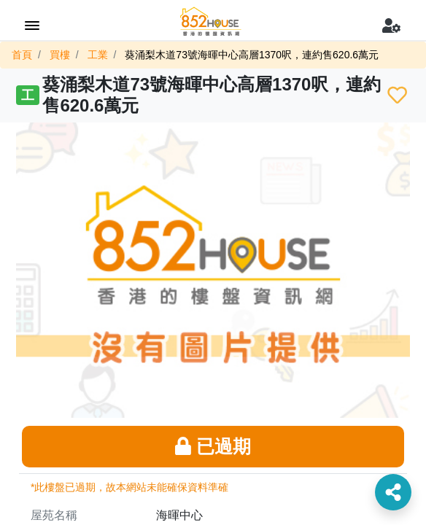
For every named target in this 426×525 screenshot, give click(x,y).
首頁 (22, 55)
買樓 (60, 55)
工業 (98, 55)
